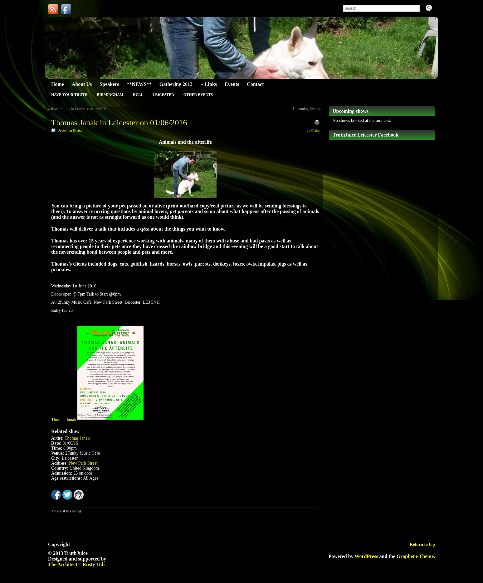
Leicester (163, 94)
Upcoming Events (306, 109)
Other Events (198, 94)
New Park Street (83, 463)
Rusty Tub (94, 564)
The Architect (62, 564)
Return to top (422, 544)
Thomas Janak (63, 419)
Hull (138, 94)
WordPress (366, 556)
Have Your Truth (69, 94)
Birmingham (110, 94)
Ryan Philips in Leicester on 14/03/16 (79, 109)
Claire (315, 130)
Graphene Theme (415, 556)
